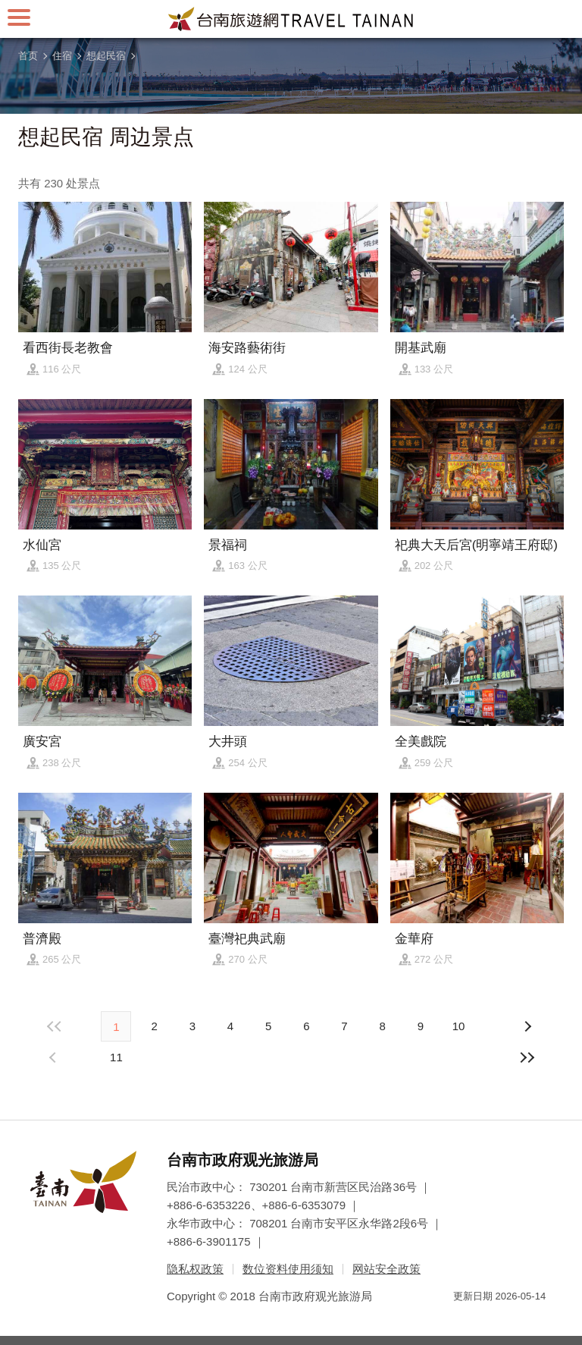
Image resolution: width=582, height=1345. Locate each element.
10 (458, 1026)
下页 (54, 1057)
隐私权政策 (195, 1268)
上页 (527, 1026)
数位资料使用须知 (287, 1268)
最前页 (54, 1026)
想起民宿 (106, 55)
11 (116, 1057)
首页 (28, 55)
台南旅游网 (291, 19)
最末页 (527, 1057)
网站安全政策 (386, 1268)
